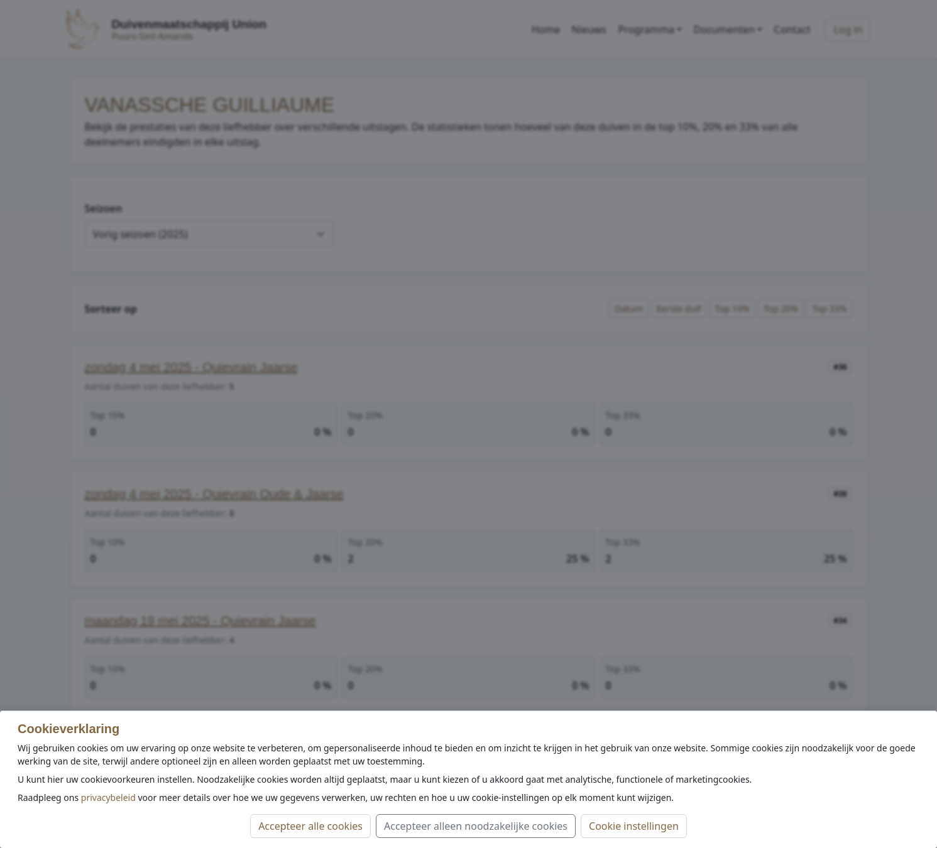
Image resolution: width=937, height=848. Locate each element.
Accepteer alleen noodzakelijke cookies (475, 826)
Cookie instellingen (634, 826)
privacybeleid (108, 797)
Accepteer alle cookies (310, 826)
